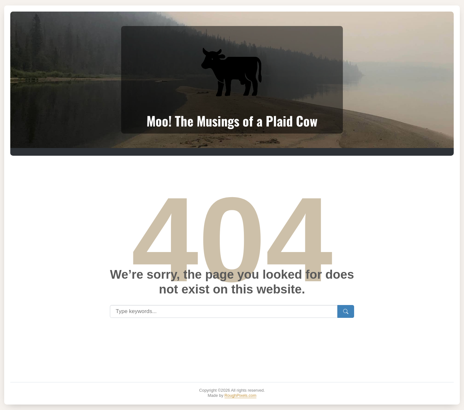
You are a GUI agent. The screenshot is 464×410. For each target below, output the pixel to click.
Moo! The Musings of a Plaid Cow (232, 120)
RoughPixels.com (240, 395)
